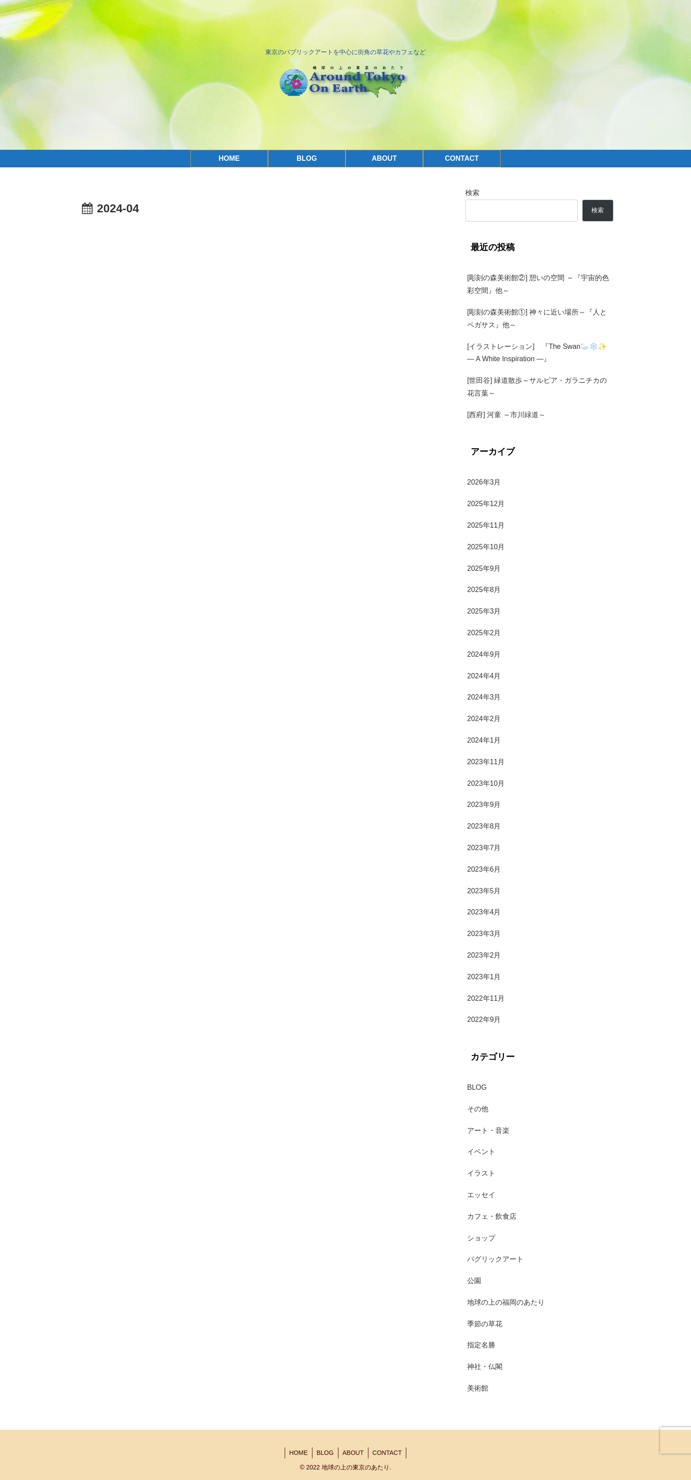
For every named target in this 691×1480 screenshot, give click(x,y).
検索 (472, 192)
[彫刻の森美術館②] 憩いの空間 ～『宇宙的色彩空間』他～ (538, 284)
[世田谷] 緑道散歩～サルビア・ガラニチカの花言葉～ (537, 387)
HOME (298, 1452)
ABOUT (353, 1452)
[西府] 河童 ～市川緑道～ (506, 414)
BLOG (325, 1452)
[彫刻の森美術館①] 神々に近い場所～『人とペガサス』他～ (537, 318)
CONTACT (388, 1452)
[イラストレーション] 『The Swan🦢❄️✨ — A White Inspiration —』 (540, 353)
